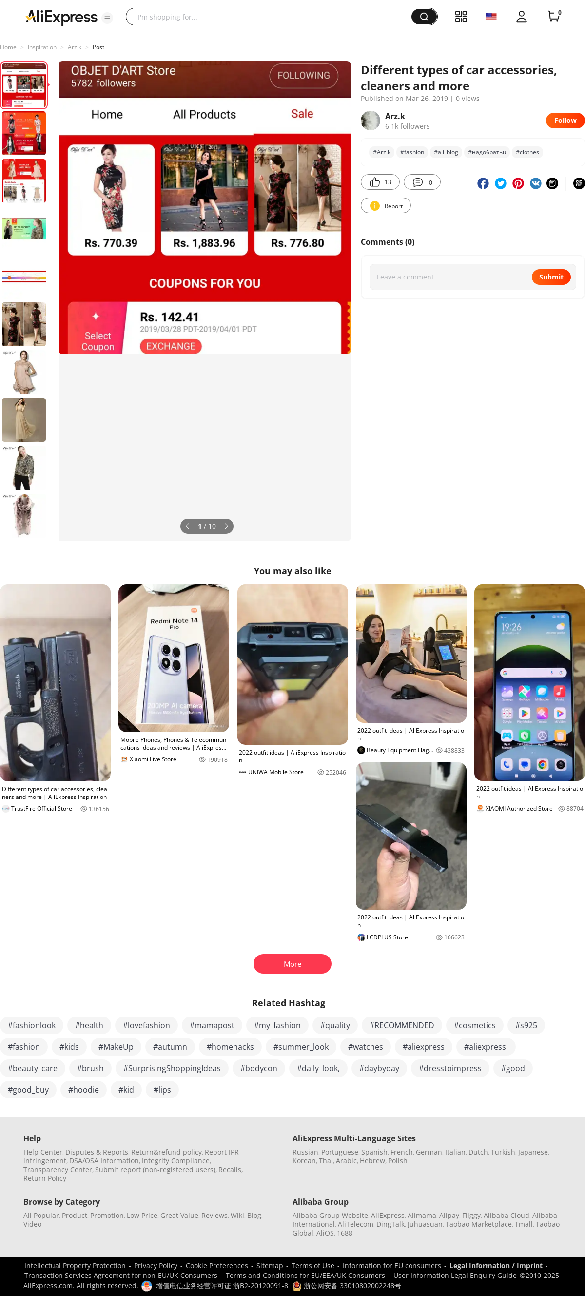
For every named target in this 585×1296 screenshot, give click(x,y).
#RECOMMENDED (402, 1025)
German (429, 1151)
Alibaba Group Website (330, 1215)
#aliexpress (424, 1046)
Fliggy (471, 1215)
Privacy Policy (155, 1265)
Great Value (179, 1215)
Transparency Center (57, 1169)
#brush (90, 1068)
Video (32, 1224)
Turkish (503, 1151)
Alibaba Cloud (506, 1215)
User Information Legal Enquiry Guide (455, 1275)
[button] (107, 18)
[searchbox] (272, 16)
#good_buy (28, 1089)
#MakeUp (116, 1046)
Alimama (422, 1215)
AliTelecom (355, 1224)
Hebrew (372, 1160)
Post (98, 47)
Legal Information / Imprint (496, 1265)
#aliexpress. (486, 1046)
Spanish (374, 1151)
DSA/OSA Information (104, 1160)
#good (513, 1068)
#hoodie (83, 1089)
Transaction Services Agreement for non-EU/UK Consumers (120, 1275)
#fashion (412, 152)
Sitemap (269, 1265)
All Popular (41, 1215)
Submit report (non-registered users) (155, 1169)
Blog (254, 1215)
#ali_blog (446, 152)
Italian (455, 1151)
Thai (326, 1160)
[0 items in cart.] (554, 16)
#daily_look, (318, 1068)
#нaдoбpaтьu (487, 152)
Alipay (449, 1215)
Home (8, 47)
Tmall (524, 1224)
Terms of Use (313, 1265)
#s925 (526, 1025)
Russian (305, 1151)
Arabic (346, 1160)
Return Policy (44, 1178)
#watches (365, 1046)
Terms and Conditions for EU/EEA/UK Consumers (305, 1275)
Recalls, (230, 1169)
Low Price (142, 1215)
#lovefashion (146, 1025)
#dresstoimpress (450, 1068)
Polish (398, 1160)
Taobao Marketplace (479, 1224)
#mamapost (212, 1025)
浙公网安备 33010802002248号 (346, 1285)
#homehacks (230, 1046)
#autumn (170, 1046)
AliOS (325, 1232)
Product (74, 1215)
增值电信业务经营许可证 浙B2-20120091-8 (222, 1285)
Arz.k (74, 47)
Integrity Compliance (176, 1160)
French (401, 1151)
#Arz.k (381, 152)
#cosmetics (475, 1025)
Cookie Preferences (217, 1265)
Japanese (533, 1151)
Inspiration (42, 47)
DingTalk (390, 1224)
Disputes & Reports (96, 1151)
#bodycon (258, 1068)
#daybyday (379, 1068)
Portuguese (339, 1151)
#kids (69, 1046)
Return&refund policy (166, 1151)
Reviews (214, 1215)
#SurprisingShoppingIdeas (172, 1068)
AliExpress (388, 1215)
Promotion (107, 1215)
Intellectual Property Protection (75, 1265)
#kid (126, 1089)
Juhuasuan (425, 1224)
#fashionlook (32, 1025)
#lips (162, 1089)
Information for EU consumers (392, 1265)
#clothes (527, 152)
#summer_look (301, 1046)
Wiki (237, 1215)
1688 (344, 1232)
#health (89, 1025)
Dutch (478, 1151)
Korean (304, 1160)
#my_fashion (277, 1025)
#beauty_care (33, 1068)
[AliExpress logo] (61, 17)
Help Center (42, 1151)
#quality (335, 1025)
